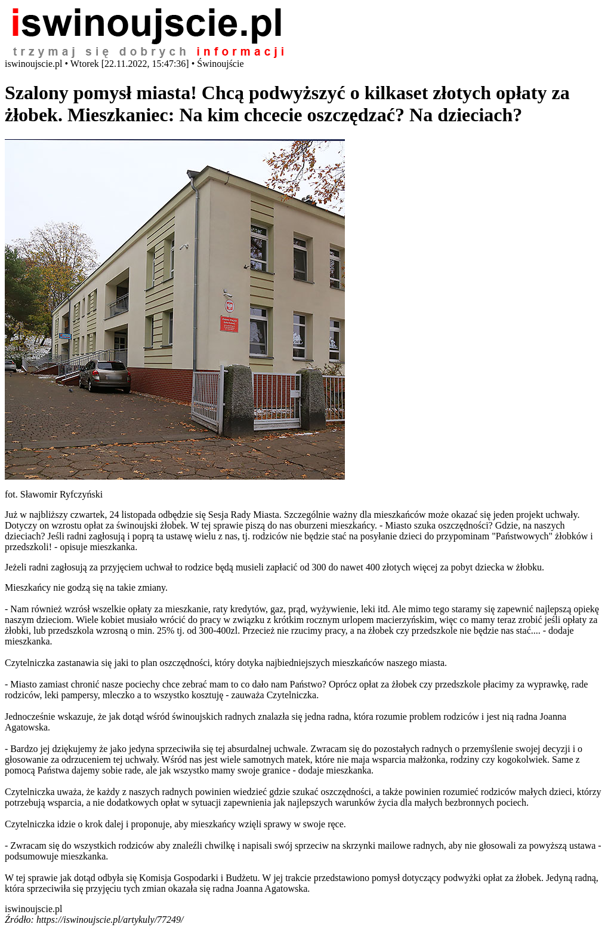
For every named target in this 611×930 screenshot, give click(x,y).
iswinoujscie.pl (33, 909)
